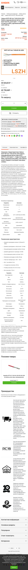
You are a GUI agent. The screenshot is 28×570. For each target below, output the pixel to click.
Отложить (14, 113)
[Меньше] (3, 103)
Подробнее (14, 563)
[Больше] (25, 103)
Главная (3, 13)
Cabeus (3, 29)
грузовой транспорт (10, 123)
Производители (9, 7)
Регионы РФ (10, 126)
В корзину (14, 108)
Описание (4, 147)
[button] (2, 7)
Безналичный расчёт (6, 131)
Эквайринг (3, 133)
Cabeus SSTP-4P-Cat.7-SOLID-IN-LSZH (14, 15)
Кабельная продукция (12, 13)
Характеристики (14, 147)
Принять (14, 567)
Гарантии (17, 7)
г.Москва (9, 121)
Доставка (23, 7)
